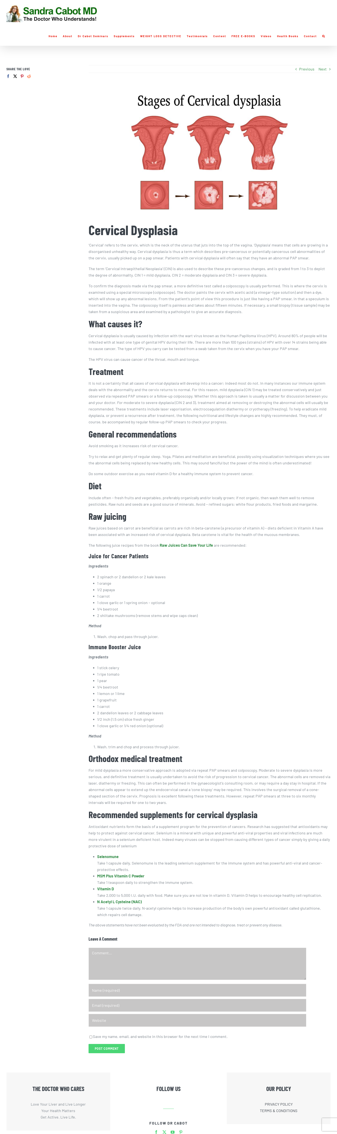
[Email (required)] (197, 1005)
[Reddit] (29, 76)
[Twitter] (15, 76)
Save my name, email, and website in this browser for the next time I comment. (160, 1036)
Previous (306, 69)
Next (323, 69)
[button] (323, 36)
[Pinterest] (22, 76)
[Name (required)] (197, 990)
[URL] (197, 1020)
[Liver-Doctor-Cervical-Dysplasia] (210, 151)
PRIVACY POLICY (279, 1104)
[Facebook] (8, 76)
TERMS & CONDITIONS (278, 1110)
